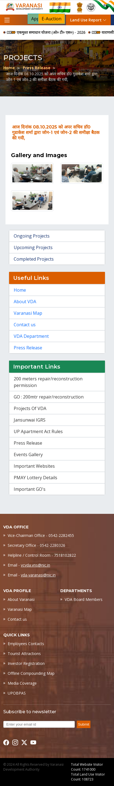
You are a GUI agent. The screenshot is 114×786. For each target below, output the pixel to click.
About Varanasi (21, 599)
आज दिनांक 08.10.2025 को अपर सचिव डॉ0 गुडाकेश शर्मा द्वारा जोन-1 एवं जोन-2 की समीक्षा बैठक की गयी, (51, 76)
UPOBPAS (17, 693)
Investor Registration (26, 663)
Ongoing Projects (32, 236)
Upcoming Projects (33, 247)
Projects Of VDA (30, 408)
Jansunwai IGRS (29, 420)
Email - (29, 565)
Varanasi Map (28, 313)
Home (9, 67)
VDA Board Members (83, 599)
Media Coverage (22, 683)
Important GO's (29, 489)
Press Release (36, 67)
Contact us (25, 325)
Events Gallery (28, 454)
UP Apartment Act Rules (38, 431)
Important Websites (34, 466)
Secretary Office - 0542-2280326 (36, 545)
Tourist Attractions (24, 653)
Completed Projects (34, 259)
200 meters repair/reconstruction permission (48, 382)
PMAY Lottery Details (35, 478)
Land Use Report (88, 20)
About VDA (25, 302)
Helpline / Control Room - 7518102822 (42, 555)
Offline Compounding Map (31, 673)
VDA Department (31, 336)
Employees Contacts (26, 643)
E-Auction (51, 19)
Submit (83, 724)
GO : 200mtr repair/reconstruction (49, 397)
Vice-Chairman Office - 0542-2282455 (41, 535)
